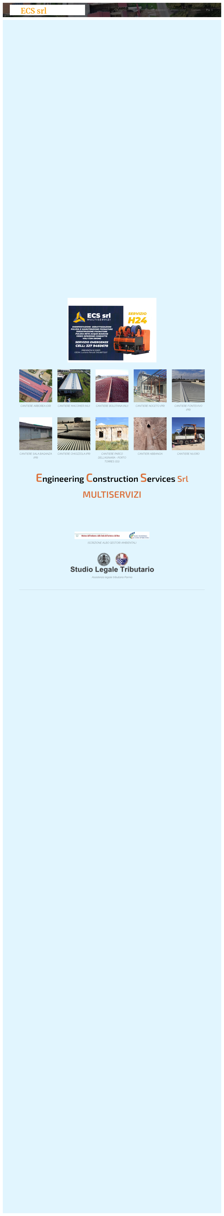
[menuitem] (98, 10)
